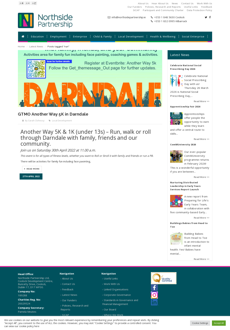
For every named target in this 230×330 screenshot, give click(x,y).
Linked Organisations (116, 289)
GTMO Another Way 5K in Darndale (53, 114)
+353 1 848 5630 (164, 17)
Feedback (67, 289)
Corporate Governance (117, 294)
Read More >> (202, 101)
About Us (67, 278)
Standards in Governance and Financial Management (120, 302)
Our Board (110, 309)
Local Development (62, 120)
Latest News (36, 46)
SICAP (65, 315)
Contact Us (68, 284)
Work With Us (112, 284)
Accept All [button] (219, 323)
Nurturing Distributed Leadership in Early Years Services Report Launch (185, 186)
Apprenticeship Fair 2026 (185, 106)
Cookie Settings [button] (200, 323)
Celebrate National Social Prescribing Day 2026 (186, 67)
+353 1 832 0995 (164, 21)
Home (21, 46)
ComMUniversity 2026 (183, 144)
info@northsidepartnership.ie (129, 17)
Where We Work (113, 315)
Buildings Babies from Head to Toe (189, 225)
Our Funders (69, 300)
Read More (33, 169)
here (36, 326)
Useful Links (111, 278)
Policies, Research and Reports (74, 307)
